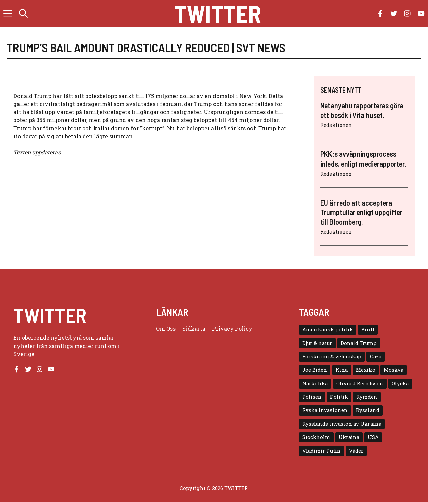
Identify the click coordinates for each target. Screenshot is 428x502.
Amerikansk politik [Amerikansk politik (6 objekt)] (327, 329)
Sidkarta (193, 328)
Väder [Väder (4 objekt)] (356, 450)
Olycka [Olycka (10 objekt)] (400, 383)
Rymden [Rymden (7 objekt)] (366, 397)
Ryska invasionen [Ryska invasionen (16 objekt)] (325, 410)
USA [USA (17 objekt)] (373, 437)
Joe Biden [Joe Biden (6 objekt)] (314, 370)
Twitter (217, 13)
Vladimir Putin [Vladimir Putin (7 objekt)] (321, 450)
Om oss (166, 328)
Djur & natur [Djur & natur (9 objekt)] (317, 343)
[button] (23, 13)
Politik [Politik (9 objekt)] (339, 397)
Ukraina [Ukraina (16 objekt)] (349, 437)
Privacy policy (232, 328)
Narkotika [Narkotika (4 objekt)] (315, 383)
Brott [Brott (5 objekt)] (367, 329)
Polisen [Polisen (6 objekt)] (312, 397)
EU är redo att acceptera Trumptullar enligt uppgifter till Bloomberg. (361, 212)
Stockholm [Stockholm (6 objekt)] (316, 437)
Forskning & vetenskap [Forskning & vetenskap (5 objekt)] (331, 356)
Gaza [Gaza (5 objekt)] (375, 356)
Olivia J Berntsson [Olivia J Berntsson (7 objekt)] (359, 383)
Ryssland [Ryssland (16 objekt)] (367, 410)
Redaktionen (336, 125)
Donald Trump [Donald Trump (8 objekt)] (359, 343)
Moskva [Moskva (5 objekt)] (393, 370)
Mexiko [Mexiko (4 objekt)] (365, 370)
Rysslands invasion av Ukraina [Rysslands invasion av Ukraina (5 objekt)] (341, 424)
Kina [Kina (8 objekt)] (342, 370)
